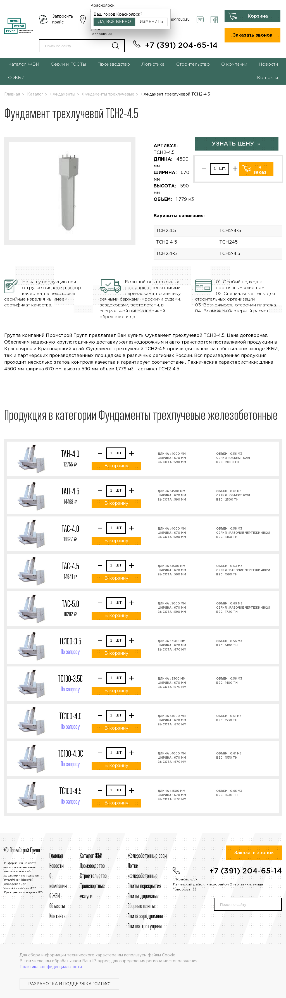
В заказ (259, 170)
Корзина (258, 16)
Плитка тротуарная (145, 926)
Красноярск (102, 5)
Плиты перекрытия (144, 886)
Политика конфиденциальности (51, 967)
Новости (268, 64)
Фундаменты (62, 94)
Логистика (153, 64)
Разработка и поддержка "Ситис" (69, 984)
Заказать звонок (252, 35)
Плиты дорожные (143, 896)
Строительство (193, 64)
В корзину (116, 466)
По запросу (70, 652)
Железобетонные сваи (147, 856)
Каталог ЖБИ (23, 64)
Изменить (151, 21)
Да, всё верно (114, 21)
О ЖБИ (16, 78)
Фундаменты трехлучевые (108, 94)
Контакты (267, 78)
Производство (113, 64)
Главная (12, 94)
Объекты (57, 906)
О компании (234, 64)
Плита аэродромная (145, 916)
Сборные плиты (141, 906)
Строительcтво (93, 876)
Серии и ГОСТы (68, 64)
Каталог (35, 94)
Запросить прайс (62, 19)
